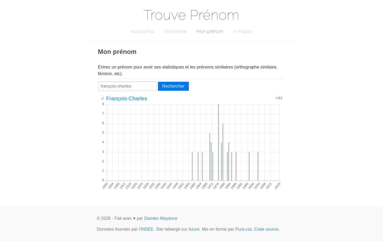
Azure (193, 229)
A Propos (242, 31)
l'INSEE (146, 229)
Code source (266, 229)
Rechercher (173, 86)
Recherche (175, 31)
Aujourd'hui (142, 31)
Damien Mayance (160, 218)
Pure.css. (244, 229)
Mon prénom (210, 31)
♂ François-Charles (124, 98)
